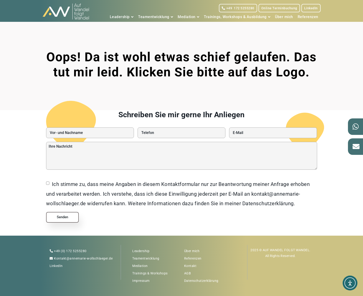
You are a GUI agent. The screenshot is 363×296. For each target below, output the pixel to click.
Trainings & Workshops (150, 273)
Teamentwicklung (155, 17)
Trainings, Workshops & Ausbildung (237, 17)
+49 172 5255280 (238, 8)
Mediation (188, 17)
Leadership (122, 17)
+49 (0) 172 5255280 (70, 251)
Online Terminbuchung (279, 8)
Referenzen (308, 17)
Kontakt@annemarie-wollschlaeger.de (83, 258)
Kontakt (190, 266)
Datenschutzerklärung (201, 281)
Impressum (141, 281)
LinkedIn (311, 8)
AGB (187, 273)
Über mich (284, 17)
